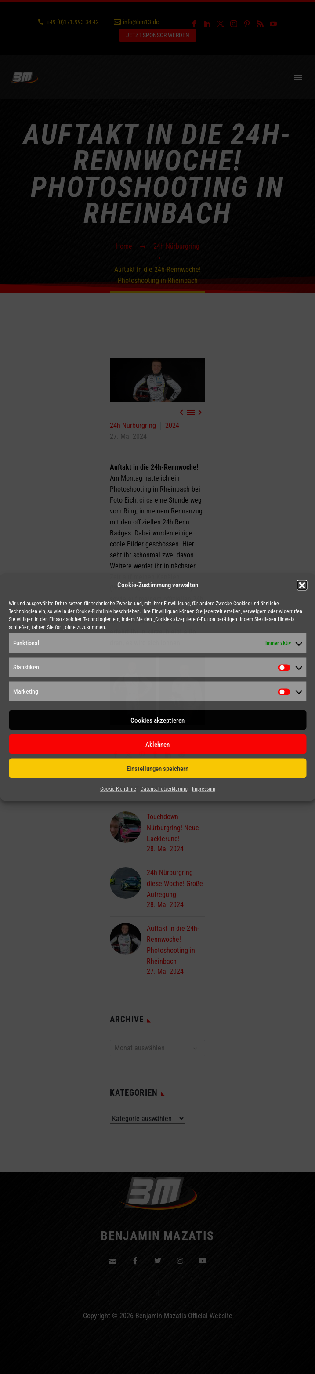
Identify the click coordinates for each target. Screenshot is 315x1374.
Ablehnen (157, 744)
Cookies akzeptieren (157, 720)
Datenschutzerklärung (164, 789)
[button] (301, 585)
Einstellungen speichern (157, 768)
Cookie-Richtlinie (94, 611)
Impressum (203, 789)
